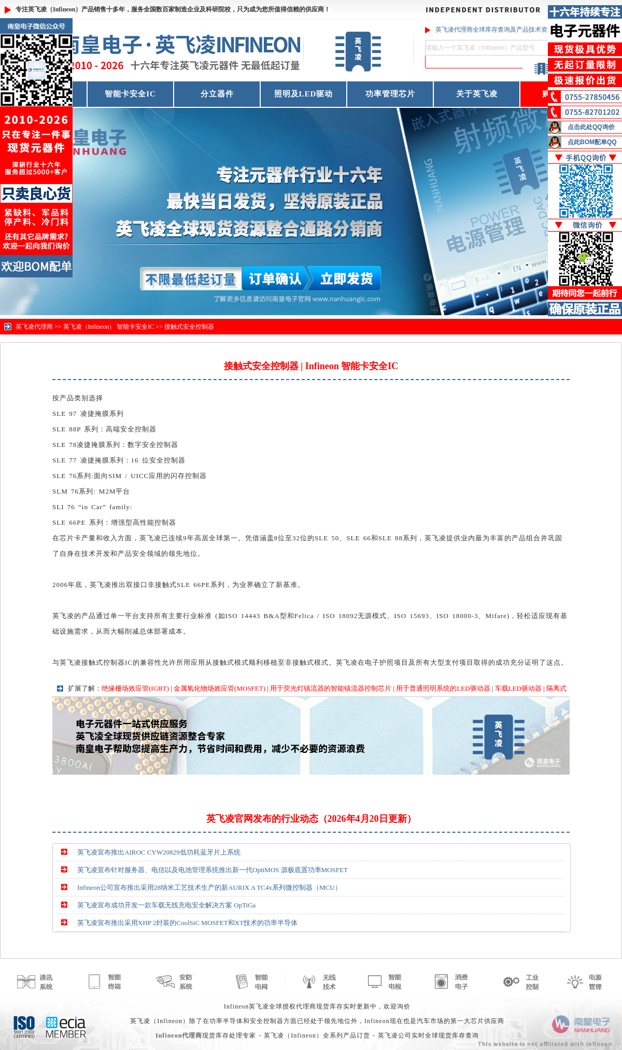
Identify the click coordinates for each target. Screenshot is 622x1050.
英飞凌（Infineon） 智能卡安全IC (108, 326)
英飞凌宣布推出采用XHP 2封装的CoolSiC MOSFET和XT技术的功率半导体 (187, 923)
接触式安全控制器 (189, 326)
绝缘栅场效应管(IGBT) (135, 688)
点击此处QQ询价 (591, 127)
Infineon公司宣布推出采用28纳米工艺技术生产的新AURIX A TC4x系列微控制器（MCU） (209, 887)
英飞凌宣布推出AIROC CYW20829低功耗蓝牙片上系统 (159, 852)
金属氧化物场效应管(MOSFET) (219, 688)
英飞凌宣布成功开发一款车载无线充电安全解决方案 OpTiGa (166, 905)
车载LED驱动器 (518, 688)
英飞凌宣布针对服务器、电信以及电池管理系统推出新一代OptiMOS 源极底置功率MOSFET (212, 870)
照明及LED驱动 (303, 94)
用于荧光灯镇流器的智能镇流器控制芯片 (330, 688)
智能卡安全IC (130, 94)
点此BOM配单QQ (592, 142)
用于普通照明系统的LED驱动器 (443, 688)
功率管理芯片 (390, 94)
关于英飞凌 (477, 94)
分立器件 (217, 94)
